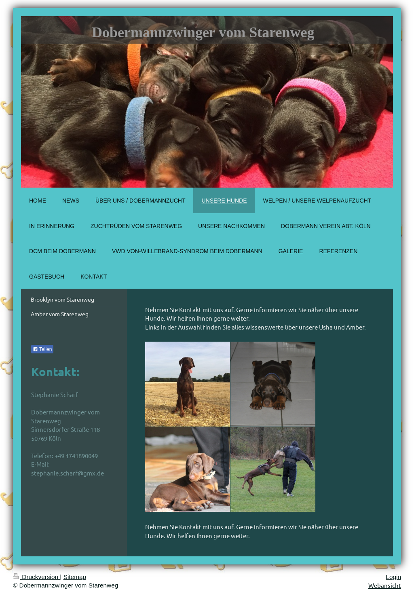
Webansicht (384, 585)
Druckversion (36, 576)
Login (393, 576)
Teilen (42, 349)
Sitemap (74, 576)
